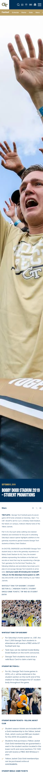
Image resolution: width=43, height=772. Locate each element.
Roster (23, 12)
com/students (11, 764)
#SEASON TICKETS (20, 589)
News (38, 12)
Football (5, 12)
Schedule (15, 12)
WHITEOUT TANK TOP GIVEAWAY (14, 586)
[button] (18, 4)
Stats (31, 12)
